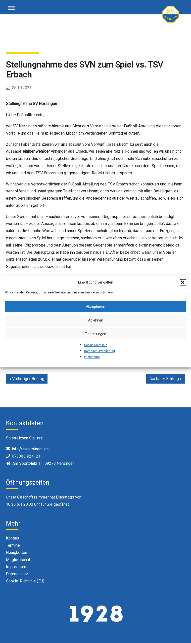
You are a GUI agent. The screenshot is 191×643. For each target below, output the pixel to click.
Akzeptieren (95, 306)
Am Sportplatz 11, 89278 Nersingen (43, 463)
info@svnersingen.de (30, 449)
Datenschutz (17, 574)
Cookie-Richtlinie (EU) (25, 581)
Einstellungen (95, 334)
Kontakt (12, 538)
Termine (13, 545)
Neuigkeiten (16, 552)
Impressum (92, 357)
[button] (183, 282)
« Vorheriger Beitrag (26, 378)
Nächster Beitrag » (165, 378)
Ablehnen (95, 320)
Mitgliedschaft (19, 559)
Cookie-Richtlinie (95, 345)
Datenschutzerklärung (99, 351)
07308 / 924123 (26, 456)
